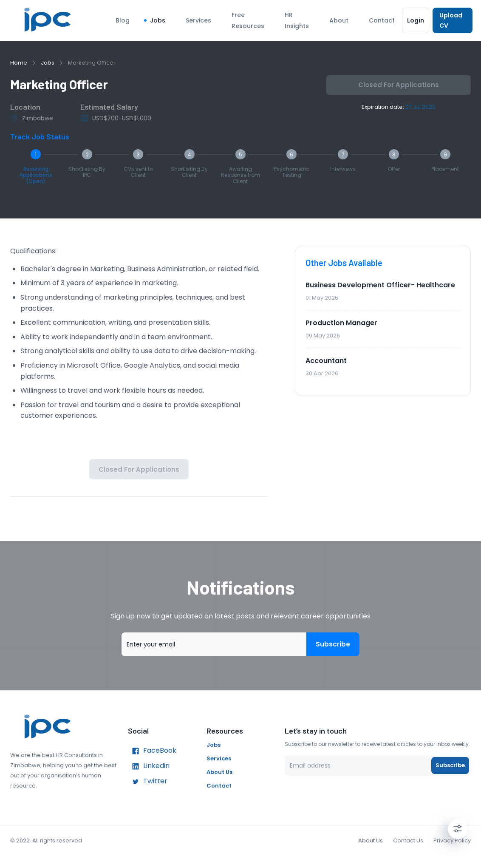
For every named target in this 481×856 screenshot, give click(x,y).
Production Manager (341, 323)
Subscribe (332, 644)
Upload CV (453, 20)
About (338, 20)
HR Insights (297, 20)
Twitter (147, 781)
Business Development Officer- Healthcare (380, 285)
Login (415, 20)
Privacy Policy (452, 840)
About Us (219, 772)
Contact (382, 20)
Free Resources (248, 20)
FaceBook (152, 751)
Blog (123, 20)
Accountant (326, 361)
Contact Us (408, 840)
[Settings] (458, 829)
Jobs (157, 20)
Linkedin (149, 766)
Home (18, 63)
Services (198, 20)
